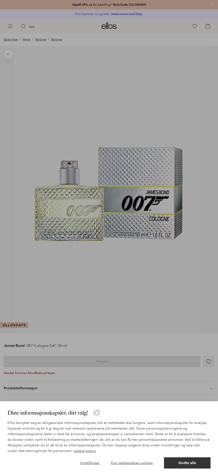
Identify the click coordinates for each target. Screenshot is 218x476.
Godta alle (187, 463)
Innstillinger (90, 463)
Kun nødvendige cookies (132, 463)
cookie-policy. (85, 451)
